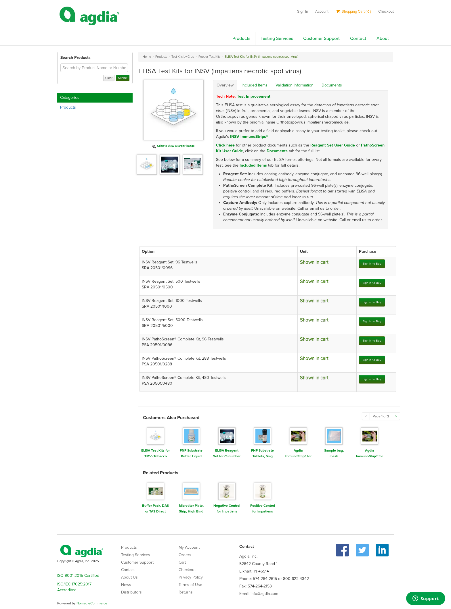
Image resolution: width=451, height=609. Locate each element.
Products (241, 38)
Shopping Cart (353, 11)
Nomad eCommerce (92, 603)
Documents (332, 85)
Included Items (254, 85)
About (383, 38)
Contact (358, 38)
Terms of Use (190, 584)
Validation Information (295, 85)
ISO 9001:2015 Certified (78, 575)
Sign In (302, 11)
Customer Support (321, 38)
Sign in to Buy (372, 263)
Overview (225, 85)
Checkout (386, 11)
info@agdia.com (264, 593)
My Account (189, 547)
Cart (182, 562)
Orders (185, 554)
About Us (129, 577)
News (126, 584)
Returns (186, 592)
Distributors (131, 592)
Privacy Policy (191, 577)
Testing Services (277, 38)
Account (321, 11)
